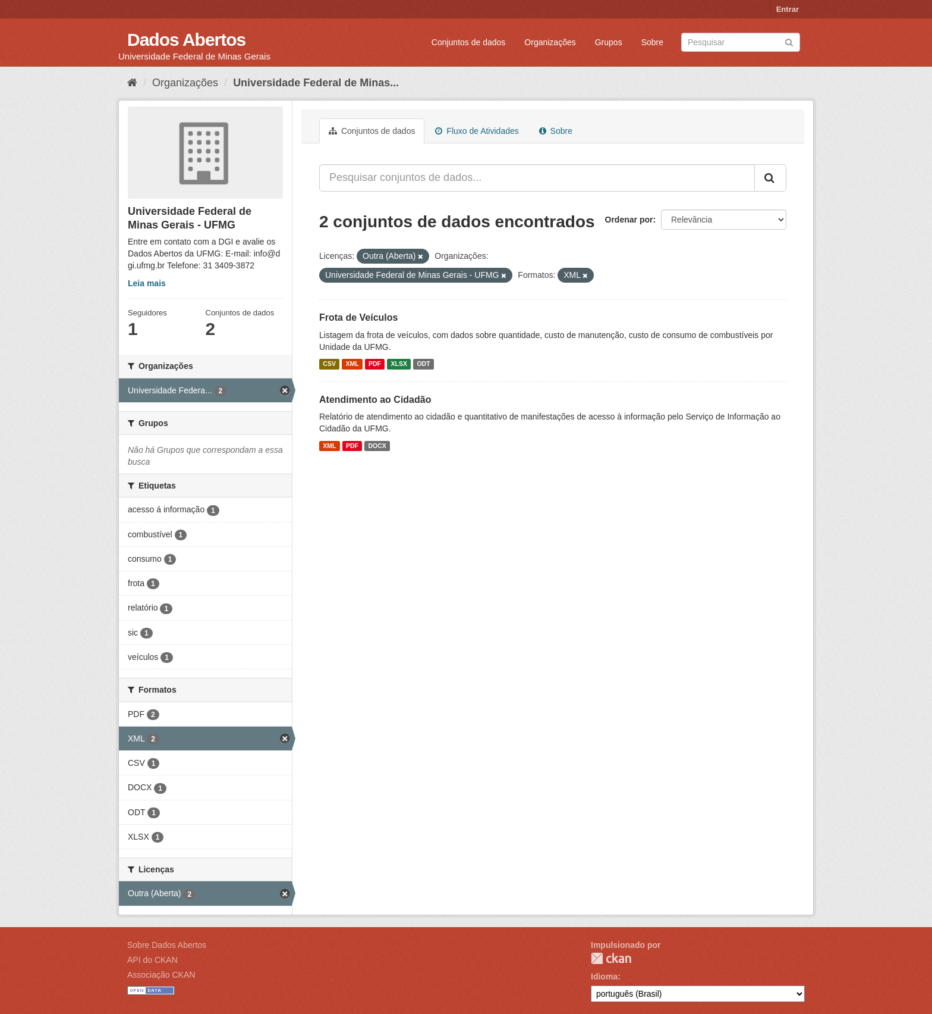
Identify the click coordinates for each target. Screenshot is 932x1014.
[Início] (132, 83)
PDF (375, 364)
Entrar (787, 9)
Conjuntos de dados (469, 42)
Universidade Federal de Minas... (316, 83)
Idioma (604, 976)
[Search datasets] (740, 42)
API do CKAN (152, 960)
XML (351, 364)
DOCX (377, 445)
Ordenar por (629, 219)
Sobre (652, 42)
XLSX (399, 364)
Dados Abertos (186, 39)
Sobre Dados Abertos (166, 945)
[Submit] (789, 41)
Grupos (608, 42)
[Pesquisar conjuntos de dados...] (537, 178)
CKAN (611, 958)
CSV (329, 364)
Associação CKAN (161, 974)
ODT (423, 364)
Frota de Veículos (358, 317)
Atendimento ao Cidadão (375, 400)
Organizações (549, 42)
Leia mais (147, 283)
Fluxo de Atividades (476, 131)
